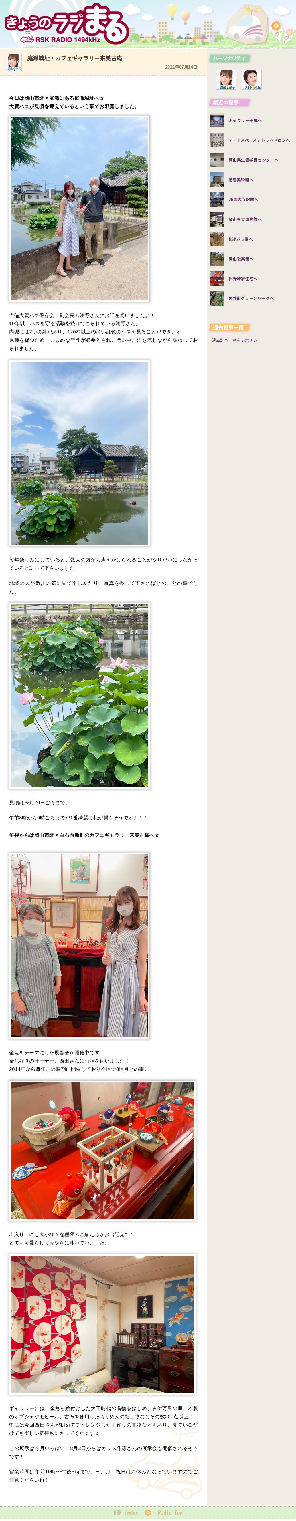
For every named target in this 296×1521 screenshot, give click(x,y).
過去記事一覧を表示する (235, 340)
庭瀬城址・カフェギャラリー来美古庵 (74, 58)
